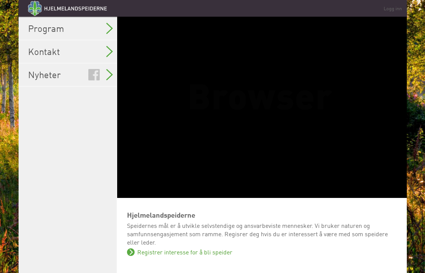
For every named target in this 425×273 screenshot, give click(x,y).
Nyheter (70, 74)
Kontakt (70, 51)
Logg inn (393, 8)
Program (70, 28)
